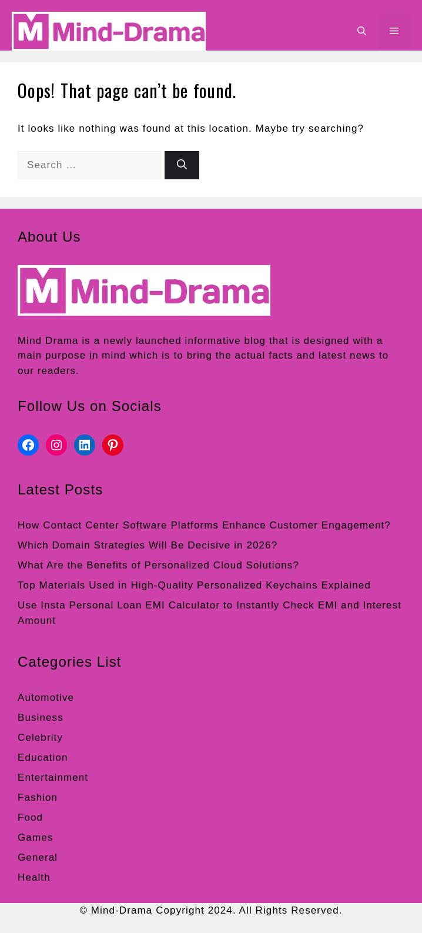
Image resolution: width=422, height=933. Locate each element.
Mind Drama (48, 340)
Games (35, 837)
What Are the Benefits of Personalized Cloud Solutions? (158, 565)
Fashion (38, 797)
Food (30, 817)
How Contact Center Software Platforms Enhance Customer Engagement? (204, 525)
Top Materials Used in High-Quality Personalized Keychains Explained (194, 585)
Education (43, 757)
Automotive (46, 697)
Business (40, 717)
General (38, 857)
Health (34, 877)
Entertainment (53, 777)
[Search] (182, 165)
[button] (362, 31)
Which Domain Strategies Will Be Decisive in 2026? (147, 545)
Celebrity (40, 737)
